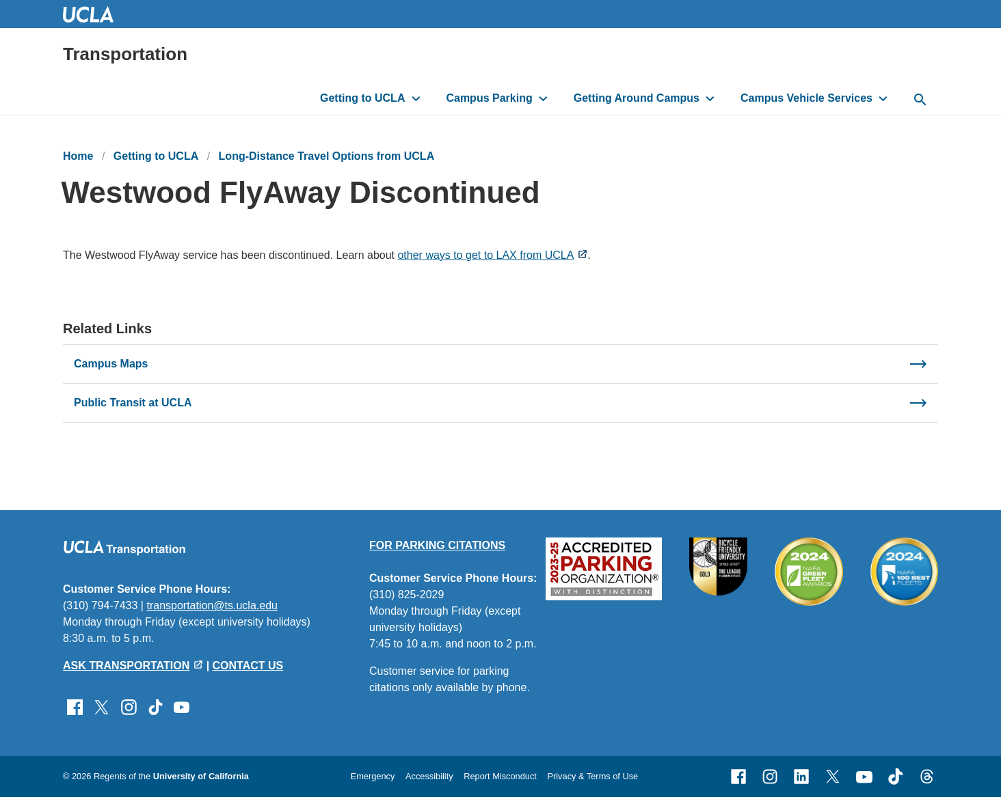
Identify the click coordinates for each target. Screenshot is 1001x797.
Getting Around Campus (636, 98)
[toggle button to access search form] (920, 100)
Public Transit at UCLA (132, 402)
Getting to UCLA (362, 98)
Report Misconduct (500, 776)
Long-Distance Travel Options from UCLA (327, 156)
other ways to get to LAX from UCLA (485, 255)
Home (78, 156)
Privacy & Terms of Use (592, 776)
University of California (201, 776)
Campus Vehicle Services (806, 98)
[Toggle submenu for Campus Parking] (543, 98)
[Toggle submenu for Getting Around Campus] (710, 98)
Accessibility (429, 776)
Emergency (373, 776)
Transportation (125, 54)
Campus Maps (111, 363)
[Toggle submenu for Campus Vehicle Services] (883, 98)
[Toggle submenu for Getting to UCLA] (416, 98)
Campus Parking (489, 98)
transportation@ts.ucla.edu (211, 605)
